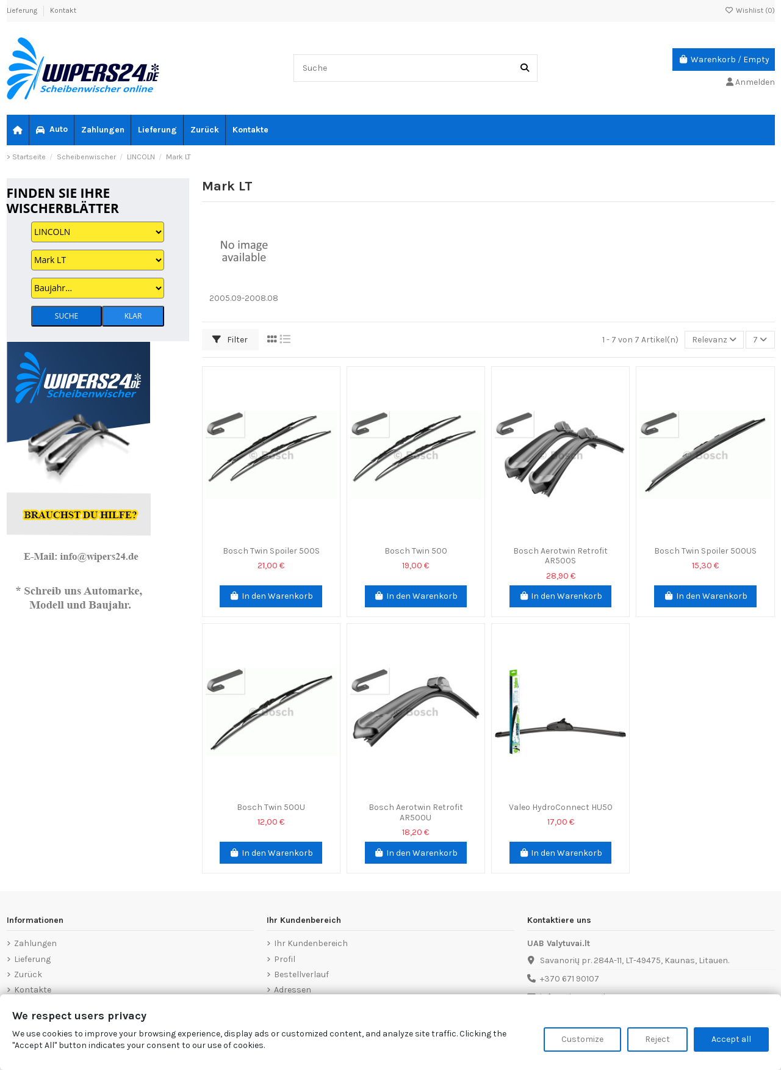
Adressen (292, 990)
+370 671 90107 (569, 979)
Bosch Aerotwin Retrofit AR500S (560, 556)
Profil (284, 959)
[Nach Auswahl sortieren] (714, 340)
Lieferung (23, 10)
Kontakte (32, 990)
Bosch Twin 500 (415, 551)
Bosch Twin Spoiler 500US (705, 551)
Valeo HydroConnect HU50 (561, 807)
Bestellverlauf (301, 974)
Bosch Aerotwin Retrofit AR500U (416, 812)
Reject (657, 1039)
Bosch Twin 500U (271, 807)
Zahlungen (35, 943)
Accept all (731, 1039)
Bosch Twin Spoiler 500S (271, 551)
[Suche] (525, 68)
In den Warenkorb (271, 596)
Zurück (28, 974)
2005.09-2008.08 (243, 298)
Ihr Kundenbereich (311, 943)
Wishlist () (750, 10)
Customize (582, 1039)
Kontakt (63, 10)
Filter (230, 339)
